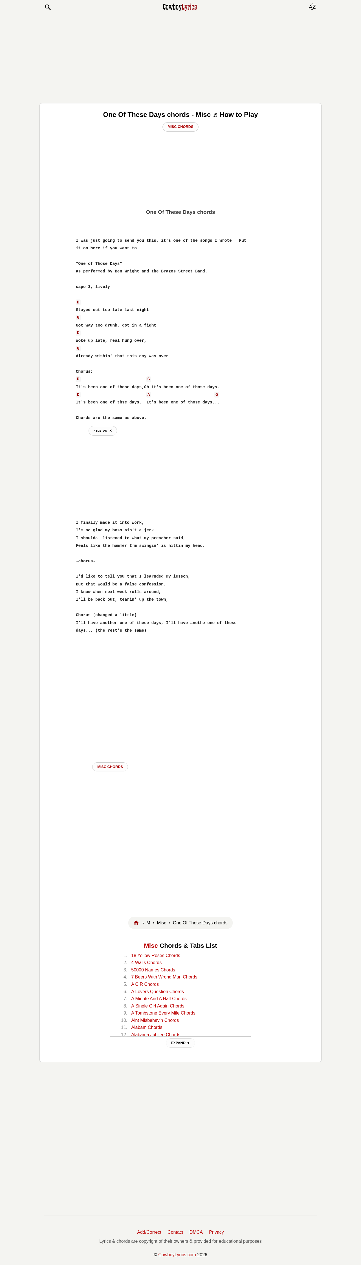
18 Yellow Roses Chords (155, 955)
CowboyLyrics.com (177, 1254)
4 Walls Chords (146, 962)
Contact (175, 1232)
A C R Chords (145, 984)
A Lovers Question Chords (157, 991)
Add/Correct (149, 1232)
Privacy (216, 1232)
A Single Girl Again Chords (157, 1006)
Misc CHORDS (110, 767)
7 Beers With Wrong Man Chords (164, 977)
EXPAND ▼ (180, 1043)
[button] (47, 7)
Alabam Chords (146, 1027)
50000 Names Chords (153, 969)
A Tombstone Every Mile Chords (163, 1013)
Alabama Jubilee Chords (155, 1034)
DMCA (196, 1232)
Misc (151, 945)
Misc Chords (180, 127)
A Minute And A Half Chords (159, 998)
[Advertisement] (180, 56)
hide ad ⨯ (103, 430)
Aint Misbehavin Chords (155, 1020)
